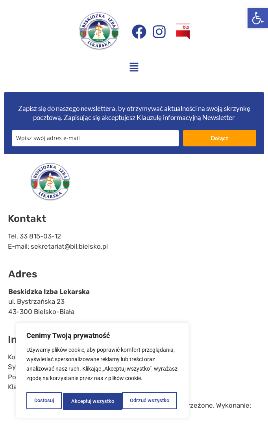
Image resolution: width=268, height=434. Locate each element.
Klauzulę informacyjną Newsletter (186, 117)
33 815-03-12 (40, 236)
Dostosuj (43, 401)
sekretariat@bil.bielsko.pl (69, 246)
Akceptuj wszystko (149, 401)
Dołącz (219, 138)
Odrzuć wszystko (90, 401)
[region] (102, 372)
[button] (258, 18)
